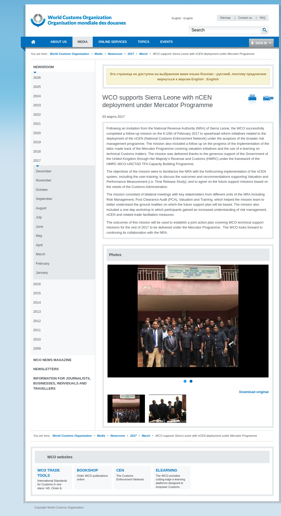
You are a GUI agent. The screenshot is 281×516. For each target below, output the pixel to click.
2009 (37, 348)
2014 (37, 302)
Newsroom (115, 53)
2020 (37, 133)
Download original (254, 392)
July (39, 217)
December (43, 171)
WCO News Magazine (52, 360)
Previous (112, 386)
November (43, 180)
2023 (37, 105)
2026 (37, 78)
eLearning (166, 470)
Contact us (245, 17)
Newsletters (46, 369)
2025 (37, 87)
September (44, 199)
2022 (37, 114)
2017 (131, 53)
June (39, 226)
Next (267, 386)
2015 (37, 293)
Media (99, 53)
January (42, 273)
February (42, 263)
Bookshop (87, 470)
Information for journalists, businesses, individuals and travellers (62, 383)
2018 (37, 151)
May (39, 236)
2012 (37, 321)
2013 (37, 311)
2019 (37, 142)
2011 (37, 330)
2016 (37, 284)
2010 (37, 339)
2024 (37, 96)
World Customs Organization (70, 53)
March (143, 53)
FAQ (262, 17)
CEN (120, 470)
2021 (37, 124)
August (41, 208)
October (42, 190)
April (39, 245)
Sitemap (225, 17)
